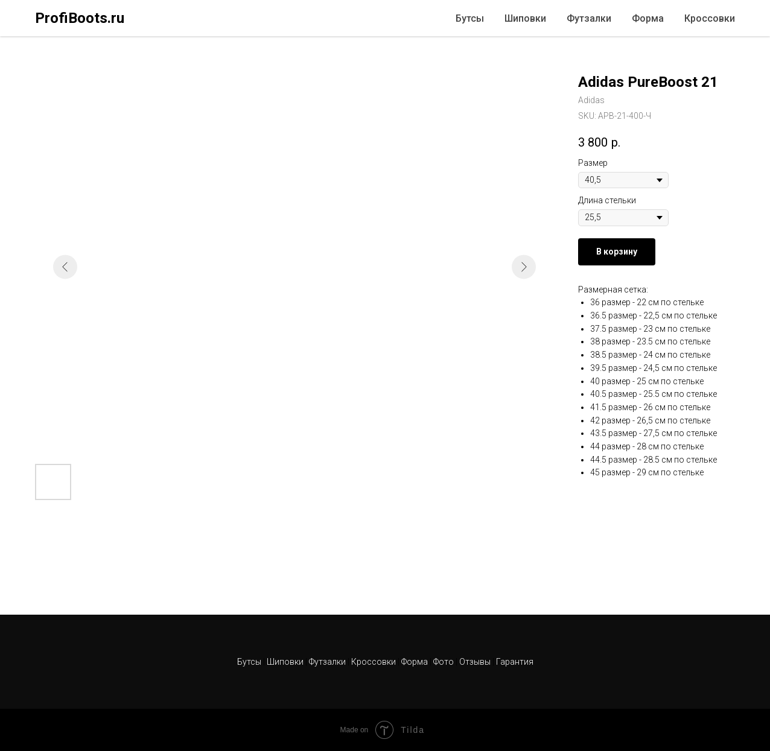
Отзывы (475, 662)
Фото (444, 662)
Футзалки (589, 18)
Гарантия (514, 662)
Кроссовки (709, 18)
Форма (648, 18)
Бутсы (470, 18)
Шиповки (525, 18)
